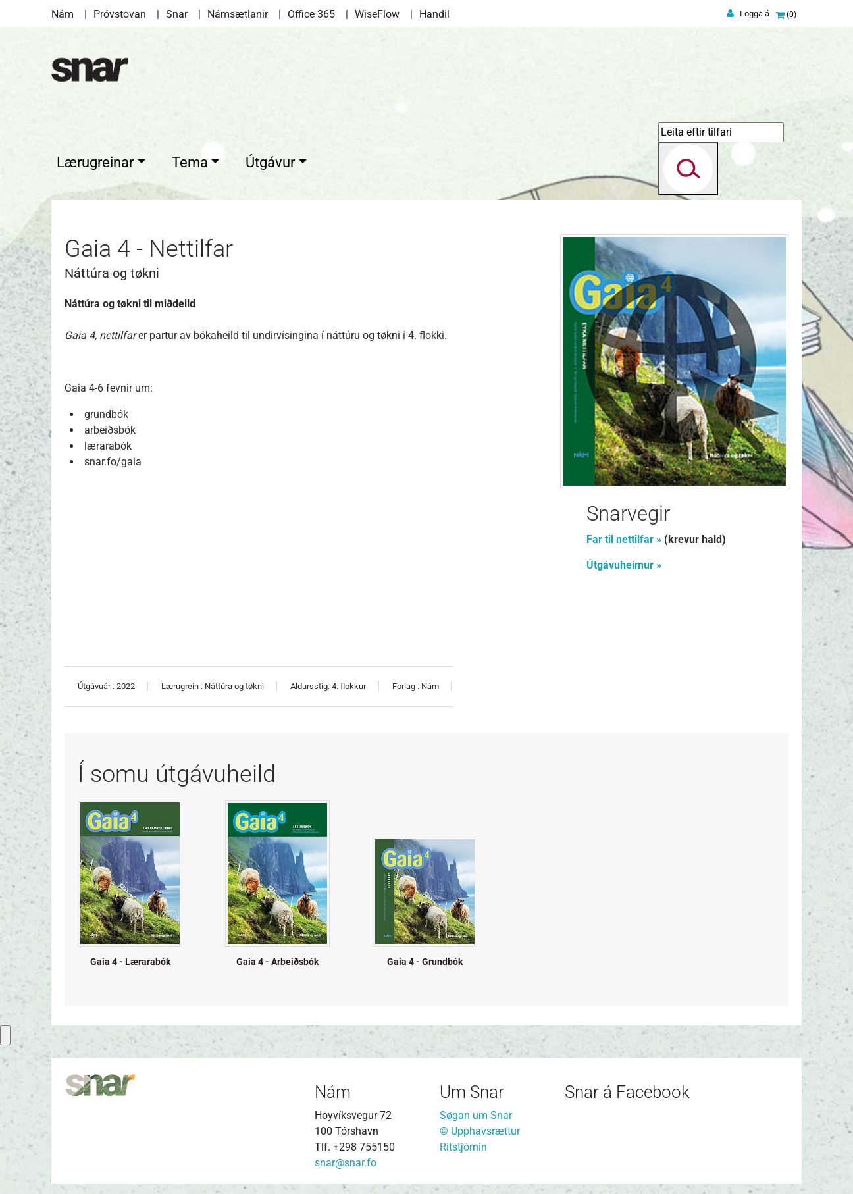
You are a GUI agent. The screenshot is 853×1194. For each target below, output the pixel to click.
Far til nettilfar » (623, 536)
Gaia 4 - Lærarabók (130, 958)
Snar (177, 14)
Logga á (754, 13)
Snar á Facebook (627, 1089)
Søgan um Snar (476, 1112)
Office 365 (311, 14)
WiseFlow (377, 14)
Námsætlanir (237, 14)
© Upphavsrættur (480, 1128)
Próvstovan (119, 14)
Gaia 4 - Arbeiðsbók (277, 958)
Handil (434, 14)
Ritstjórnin (463, 1143)
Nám (62, 14)
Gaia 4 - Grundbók (425, 958)
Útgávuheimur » (625, 562)
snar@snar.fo (345, 1159)
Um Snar (472, 1089)
